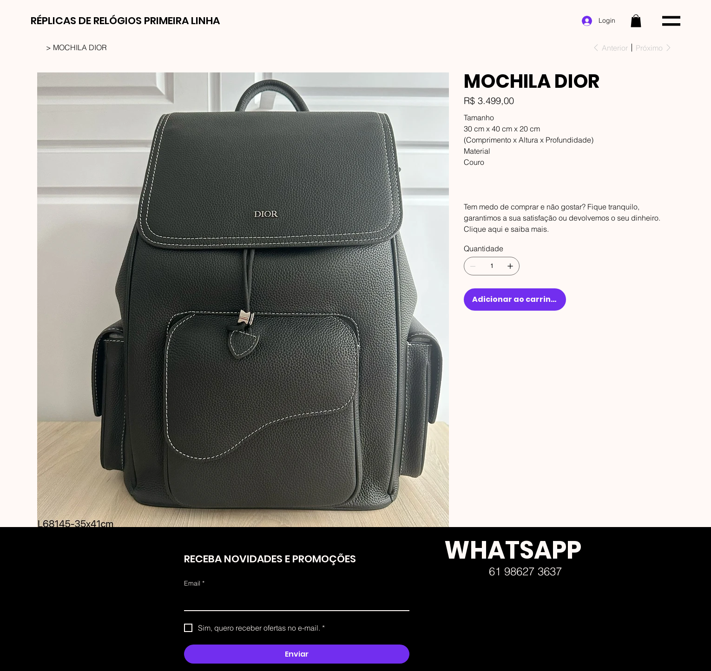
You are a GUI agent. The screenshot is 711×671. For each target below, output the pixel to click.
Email (194, 583)
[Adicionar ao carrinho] (515, 299)
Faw (435, 662)
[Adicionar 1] (510, 266)
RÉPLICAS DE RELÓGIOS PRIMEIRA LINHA (125, 20)
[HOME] (40, 47)
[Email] (294, 601)
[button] (636, 20)
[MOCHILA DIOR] (80, 47)
